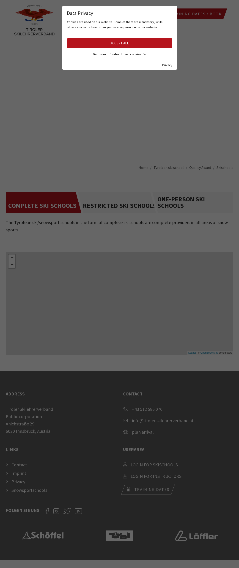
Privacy (167, 65)
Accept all (119, 43)
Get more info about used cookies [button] (119, 54)
